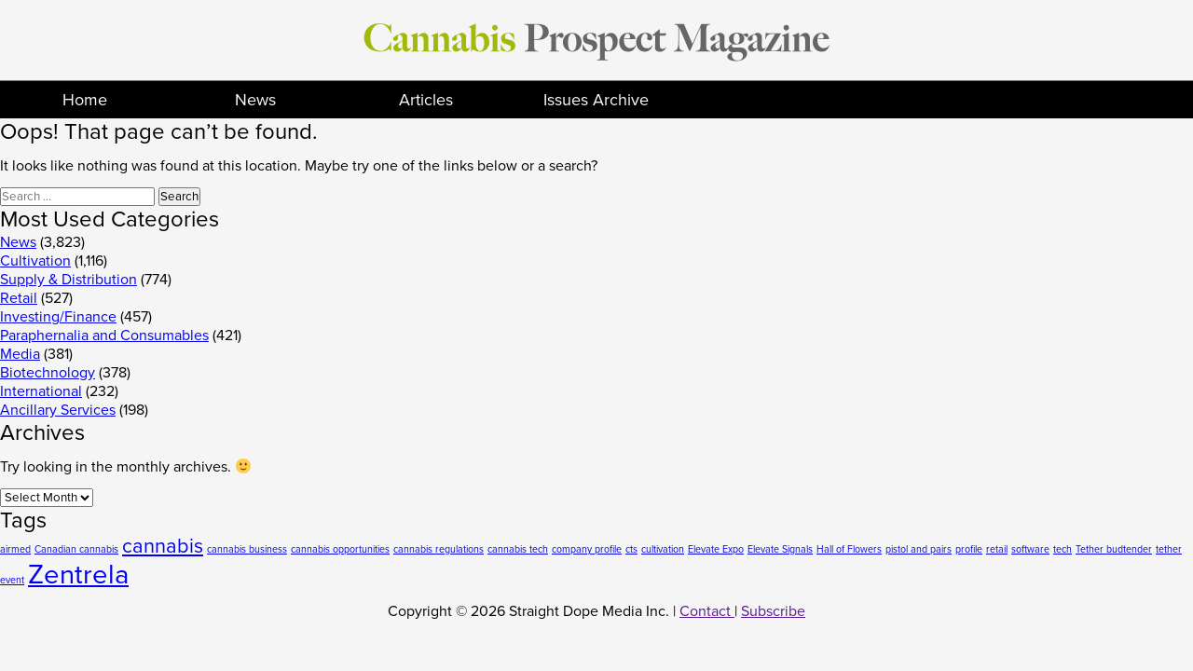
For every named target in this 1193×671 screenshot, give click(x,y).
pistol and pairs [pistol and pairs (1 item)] (918, 549)
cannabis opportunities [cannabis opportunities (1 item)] (340, 549)
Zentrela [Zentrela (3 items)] (78, 574)
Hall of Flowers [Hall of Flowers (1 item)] (849, 549)
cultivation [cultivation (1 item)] (662, 549)
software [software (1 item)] (1030, 549)
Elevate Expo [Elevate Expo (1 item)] (716, 549)
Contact (706, 611)
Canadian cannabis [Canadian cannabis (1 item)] (76, 549)
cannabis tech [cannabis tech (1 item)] (517, 549)
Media (20, 354)
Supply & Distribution (68, 279)
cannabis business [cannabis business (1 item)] (247, 549)
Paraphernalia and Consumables (104, 335)
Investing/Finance (58, 317)
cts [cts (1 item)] (631, 549)
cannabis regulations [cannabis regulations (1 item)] (438, 549)
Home (84, 99)
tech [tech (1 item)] (1062, 549)
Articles (426, 99)
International (41, 391)
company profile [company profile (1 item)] (587, 549)
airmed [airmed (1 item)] (15, 549)
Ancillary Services (58, 410)
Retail (18, 298)
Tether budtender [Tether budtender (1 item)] (1114, 549)
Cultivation (35, 261)
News (255, 99)
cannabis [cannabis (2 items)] (162, 546)
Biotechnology (47, 372)
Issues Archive (596, 99)
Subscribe (773, 611)
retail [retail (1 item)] (997, 549)
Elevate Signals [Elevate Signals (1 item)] (780, 549)
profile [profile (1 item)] (968, 549)
